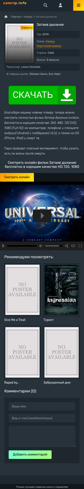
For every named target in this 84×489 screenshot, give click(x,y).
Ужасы (50, 41)
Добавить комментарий (30, 454)
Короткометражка (49, 45)
